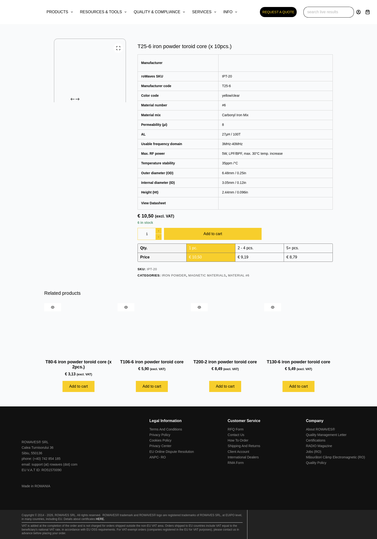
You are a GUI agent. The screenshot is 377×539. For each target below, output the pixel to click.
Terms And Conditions (165, 429)
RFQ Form (236, 429)
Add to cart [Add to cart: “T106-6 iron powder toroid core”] (152, 386)
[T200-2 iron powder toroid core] (225, 329)
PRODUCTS (61, 12)
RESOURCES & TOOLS (104, 12)
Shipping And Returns (244, 446)
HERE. (100, 519)
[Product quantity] (150, 234)
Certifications (315, 440)
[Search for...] (323, 12)
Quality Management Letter (326, 435)
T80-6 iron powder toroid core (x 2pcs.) (78, 364)
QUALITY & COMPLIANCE (160, 12)
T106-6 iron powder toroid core (151, 361)
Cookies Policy (160, 440)
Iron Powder (174, 275)
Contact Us (236, 435)
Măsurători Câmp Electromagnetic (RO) (335, 457)
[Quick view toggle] (52, 307)
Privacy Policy (159, 435)
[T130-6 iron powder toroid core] (298, 329)
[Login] (358, 12)
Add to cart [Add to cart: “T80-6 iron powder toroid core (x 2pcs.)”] (78, 386)
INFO (231, 12)
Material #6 (238, 275)
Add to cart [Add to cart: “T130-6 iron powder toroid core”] (298, 386)
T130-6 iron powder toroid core (298, 361)
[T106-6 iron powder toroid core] (152, 329)
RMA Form (236, 463)
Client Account (238, 452)
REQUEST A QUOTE (278, 12)
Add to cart (212, 234)
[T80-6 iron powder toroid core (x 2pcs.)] (78, 329)
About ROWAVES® (320, 429)
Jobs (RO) (313, 452)
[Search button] (348, 12)
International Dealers (243, 457)
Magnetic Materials (207, 275)
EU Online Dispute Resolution (171, 452)
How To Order (238, 440)
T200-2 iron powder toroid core (225, 361)
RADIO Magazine (319, 446)
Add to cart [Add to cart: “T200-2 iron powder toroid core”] (225, 386)
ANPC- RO (157, 457)
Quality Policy (316, 463)
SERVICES (205, 12)
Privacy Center (160, 446)
